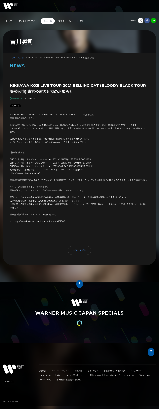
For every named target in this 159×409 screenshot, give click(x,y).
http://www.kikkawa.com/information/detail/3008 (39, 221)
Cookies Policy (45, 380)
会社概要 (42, 371)
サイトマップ (93, 371)
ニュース (48, 21)
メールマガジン (137, 371)
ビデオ (80, 21)
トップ (9, 21)
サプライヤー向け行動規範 (49, 375)
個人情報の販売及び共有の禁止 (69, 380)
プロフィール (64, 21)
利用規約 (78, 371)
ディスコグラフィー (27, 21)
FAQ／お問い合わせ (74, 375)
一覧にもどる (79, 250)
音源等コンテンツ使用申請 (114, 371)
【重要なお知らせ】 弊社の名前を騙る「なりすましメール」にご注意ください (119, 375)
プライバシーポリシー (60, 371)
